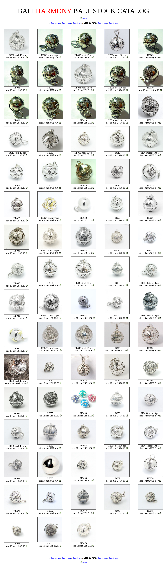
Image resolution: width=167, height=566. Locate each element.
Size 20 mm (102, 23)
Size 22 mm (113, 23)
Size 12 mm (55, 23)
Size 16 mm (77, 23)
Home (85, 18)
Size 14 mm (66, 23)
